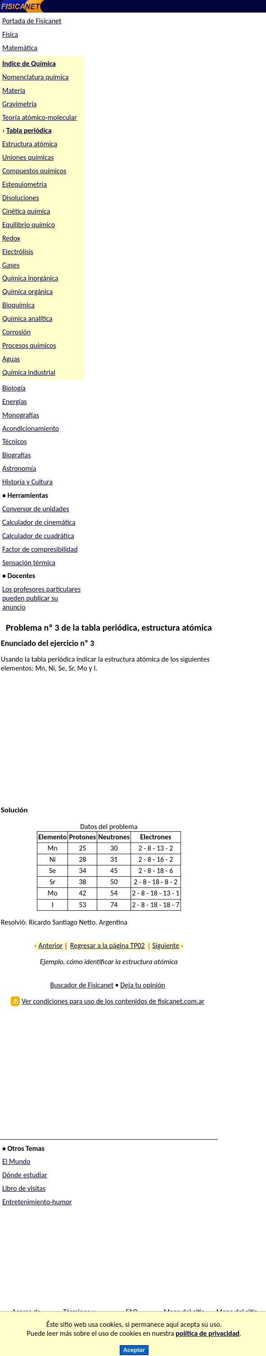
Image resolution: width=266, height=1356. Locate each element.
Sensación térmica (28, 562)
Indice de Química (29, 63)
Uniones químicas (28, 157)
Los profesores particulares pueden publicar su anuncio (41, 598)
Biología (14, 388)
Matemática (19, 48)
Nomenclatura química (35, 77)
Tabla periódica (29, 130)
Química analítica (27, 318)
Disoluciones (20, 197)
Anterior (50, 945)
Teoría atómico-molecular (39, 117)
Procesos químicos (29, 345)
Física (10, 34)
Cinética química (26, 211)
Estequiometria (24, 184)
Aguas (11, 359)
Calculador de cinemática (39, 522)
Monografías (20, 415)
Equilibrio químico (28, 224)
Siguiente (165, 945)
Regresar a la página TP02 (107, 945)
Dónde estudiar (24, 1175)
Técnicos (14, 441)
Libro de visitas (23, 1188)
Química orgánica (27, 291)
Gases (10, 265)
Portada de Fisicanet (31, 21)
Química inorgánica (30, 278)
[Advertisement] (106, 743)
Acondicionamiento (30, 428)
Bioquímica (18, 305)
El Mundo (16, 1161)
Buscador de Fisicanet (81, 985)
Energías (14, 401)
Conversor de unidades (35, 509)
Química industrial (28, 372)
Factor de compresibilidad (40, 549)
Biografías (16, 455)
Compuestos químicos (34, 171)
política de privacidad (207, 1333)
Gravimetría (19, 104)
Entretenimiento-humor (37, 1202)
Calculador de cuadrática (38, 535)
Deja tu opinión (142, 985)
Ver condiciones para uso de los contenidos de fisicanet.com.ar (113, 1001)
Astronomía (19, 468)
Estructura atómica (29, 144)
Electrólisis (17, 251)
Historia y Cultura (27, 482)
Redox (11, 238)
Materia (13, 90)
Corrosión (16, 332)
